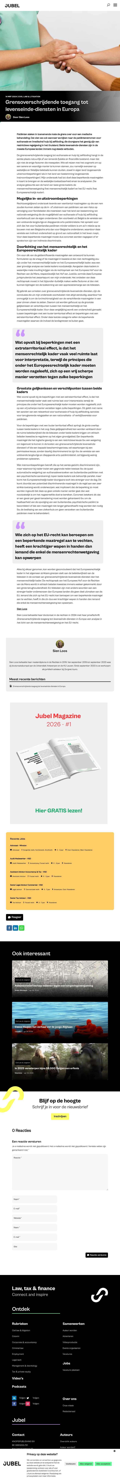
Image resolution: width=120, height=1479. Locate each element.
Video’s (17, 1378)
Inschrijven (60, 1116)
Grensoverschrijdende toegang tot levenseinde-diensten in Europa (39, 686)
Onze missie (68, 1405)
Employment (18, 1354)
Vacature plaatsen (71, 1370)
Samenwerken (74, 1324)
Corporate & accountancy (24, 1342)
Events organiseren (71, 1348)
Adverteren (68, 1336)
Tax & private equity (21, 1371)
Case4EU (18, 1032)
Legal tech (16, 1360)
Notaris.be (18, 1073)
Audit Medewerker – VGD (20, 859)
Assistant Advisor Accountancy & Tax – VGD (28, 872)
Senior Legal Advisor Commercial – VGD (26, 885)
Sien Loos (24, 117)
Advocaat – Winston (18, 846)
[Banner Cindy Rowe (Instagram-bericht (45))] (59, 823)
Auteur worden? (67, 1447)
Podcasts (19, 1387)
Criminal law (17, 1348)
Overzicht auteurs (68, 1441)
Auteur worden (70, 1330)
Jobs (66, 1363)
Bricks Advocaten (21, 990)
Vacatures (67, 1354)
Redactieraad (69, 1411)
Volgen (22, 1398)
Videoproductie (70, 1342)
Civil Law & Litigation (29, 97)
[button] (115, 4)
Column (15, 1336)
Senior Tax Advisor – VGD (20, 898)
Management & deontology (24, 1366)
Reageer (16, 917)
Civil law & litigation (21, 1330)
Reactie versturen (98, 1255)
